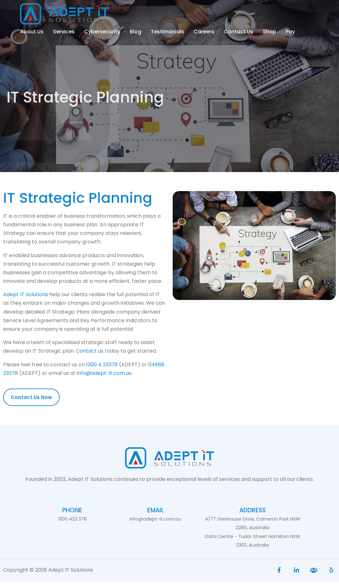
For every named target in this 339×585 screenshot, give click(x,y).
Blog (135, 31)
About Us (31, 31)
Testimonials (167, 31)
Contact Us (238, 31)
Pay (290, 31)
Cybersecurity (102, 31)
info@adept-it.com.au (104, 377)
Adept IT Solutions (25, 298)
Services (64, 31)
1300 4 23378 (102, 368)
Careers (204, 31)
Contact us (89, 355)
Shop (269, 31)
